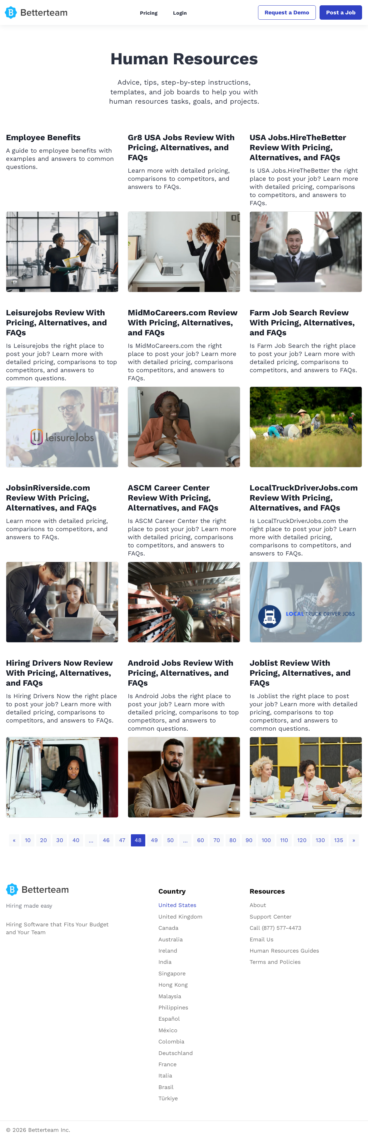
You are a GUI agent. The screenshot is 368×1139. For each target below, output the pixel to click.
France (167, 1064)
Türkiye (168, 1098)
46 (106, 840)
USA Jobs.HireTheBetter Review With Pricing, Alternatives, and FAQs (298, 147)
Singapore (172, 973)
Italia (165, 1075)
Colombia (171, 1041)
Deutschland (175, 1053)
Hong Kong (173, 984)
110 (284, 840)
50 (170, 840)
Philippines (173, 1007)
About (258, 905)
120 (301, 840)
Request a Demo (287, 12)
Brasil (166, 1087)
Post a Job (341, 12)
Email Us (261, 939)
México (167, 1030)
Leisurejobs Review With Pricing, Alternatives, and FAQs (56, 322)
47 (122, 840)
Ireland (167, 950)
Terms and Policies (275, 962)
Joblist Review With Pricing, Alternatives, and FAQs (300, 673)
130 (320, 840)
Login (180, 13)
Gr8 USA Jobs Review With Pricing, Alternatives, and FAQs (181, 147)
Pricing (148, 13)
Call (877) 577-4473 (275, 928)
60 (200, 840)
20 (43, 840)
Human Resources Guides (284, 950)
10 (28, 840)
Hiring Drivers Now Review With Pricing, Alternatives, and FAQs (59, 673)
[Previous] (14, 840)
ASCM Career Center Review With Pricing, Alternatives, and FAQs (173, 497)
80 (232, 840)
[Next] (354, 840)
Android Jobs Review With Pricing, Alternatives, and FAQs (180, 673)
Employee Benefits (43, 137)
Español (169, 1018)
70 (216, 840)
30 (59, 840)
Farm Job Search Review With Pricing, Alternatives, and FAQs (302, 322)
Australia (170, 939)
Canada (168, 928)
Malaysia (169, 996)
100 (266, 840)
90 (249, 840)
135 (338, 840)
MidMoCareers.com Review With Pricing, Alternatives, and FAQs (182, 322)
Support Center (270, 916)
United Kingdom (180, 916)
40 (75, 840)
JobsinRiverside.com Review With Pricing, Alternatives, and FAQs (51, 497)
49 (154, 840)
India (165, 962)
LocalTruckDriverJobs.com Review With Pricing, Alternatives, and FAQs (304, 497)
